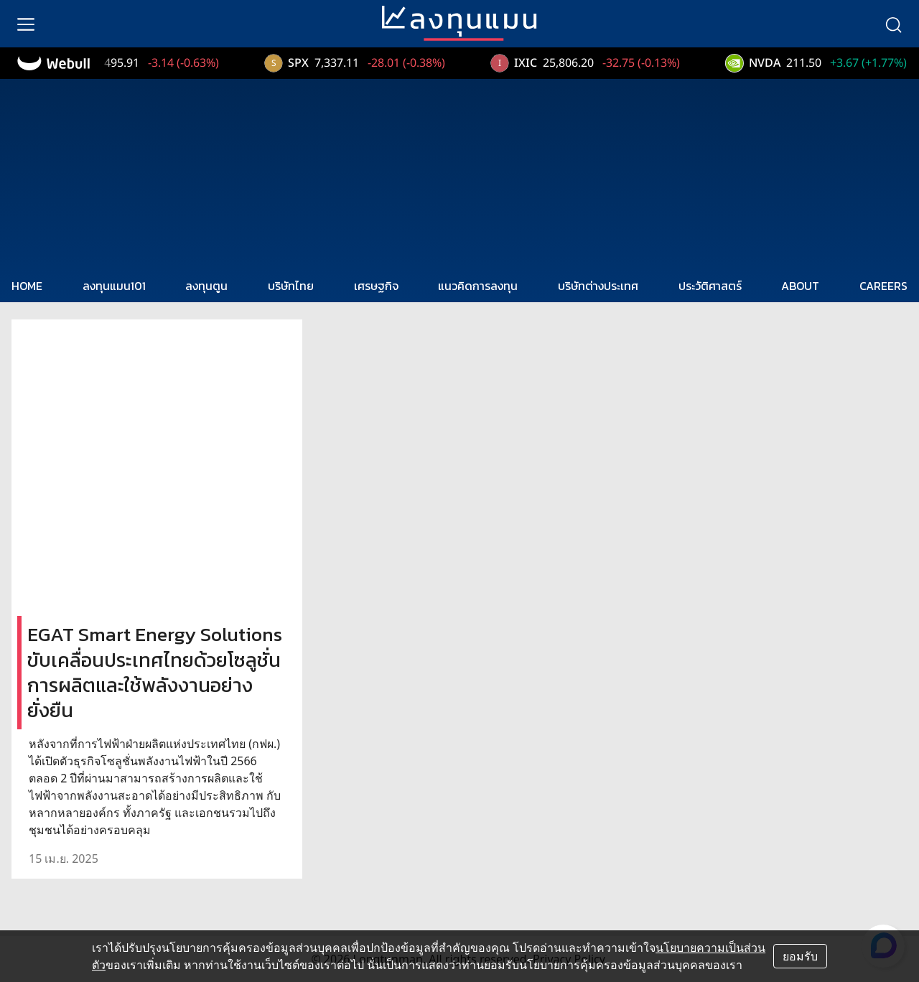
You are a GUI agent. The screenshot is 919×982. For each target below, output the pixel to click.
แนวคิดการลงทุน (478, 285)
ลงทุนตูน (206, 285)
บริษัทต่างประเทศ (598, 285)
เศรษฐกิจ (376, 285)
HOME (26, 285)
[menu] (25, 24)
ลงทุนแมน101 (114, 285)
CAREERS (883, 285)
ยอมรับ (800, 956)
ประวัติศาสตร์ (710, 285)
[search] (893, 24)
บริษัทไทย (291, 285)
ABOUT (800, 285)
